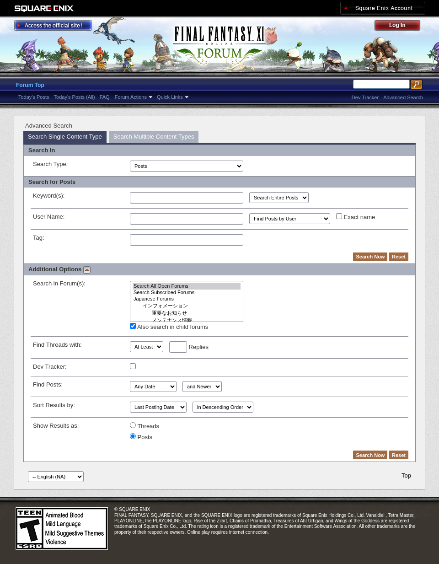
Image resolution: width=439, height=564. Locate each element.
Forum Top (30, 85)
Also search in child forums (169, 326)
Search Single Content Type (65, 136)
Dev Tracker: (50, 366)
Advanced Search (403, 97)
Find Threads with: (57, 344)
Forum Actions (131, 97)
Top (406, 475)
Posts (141, 436)
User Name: (48, 216)
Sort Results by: (54, 405)
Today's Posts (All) (74, 97)
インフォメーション (187, 306)
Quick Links (170, 97)
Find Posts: (48, 384)
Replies (189, 347)
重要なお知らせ (187, 313)
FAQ (105, 97)
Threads (144, 426)
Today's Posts (33, 97)
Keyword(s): (48, 195)
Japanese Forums (187, 299)
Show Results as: (56, 425)
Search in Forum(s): (59, 283)
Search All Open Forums (187, 286)
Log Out (402, 27)
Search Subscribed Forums (187, 293)
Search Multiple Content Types (153, 136)
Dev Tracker (365, 97)
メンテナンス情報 (187, 320)
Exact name (355, 216)
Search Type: (50, 164)
